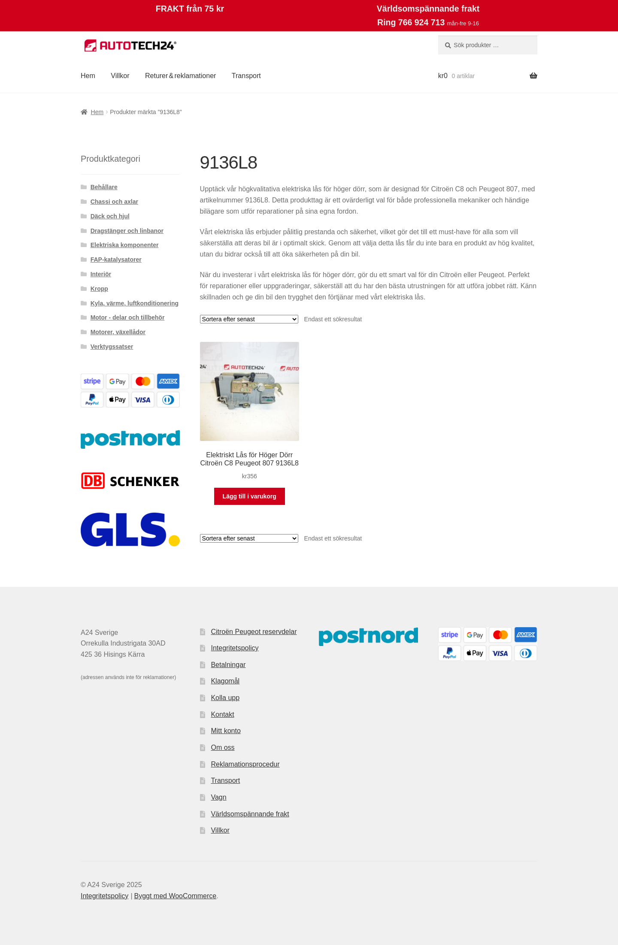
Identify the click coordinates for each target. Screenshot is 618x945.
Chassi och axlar (114, 201)
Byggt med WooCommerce (175, 896)
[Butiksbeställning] (249, 319)
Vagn (218, 797)
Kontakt (222, 714)
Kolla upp (225, 697)
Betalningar (228, 664)
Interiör (101, 274)
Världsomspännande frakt (250, 814)
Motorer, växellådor (118, 332)
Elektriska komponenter (125, 245)
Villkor (120, 75)
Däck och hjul (110, 216)
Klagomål (225, 681)
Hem (88, 75)
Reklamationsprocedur (245, 764)
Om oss (222, 747)
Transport (246, 75)
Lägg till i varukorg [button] (249, 496)
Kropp (99, 288)
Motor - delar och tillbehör (128, 317)
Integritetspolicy (234, 648)
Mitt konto (225, 730)
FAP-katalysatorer (116, 259)
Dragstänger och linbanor (127, 230)
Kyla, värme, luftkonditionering (135, 303)
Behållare (104, 187)
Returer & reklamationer (180, 75)
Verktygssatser (112, 346)
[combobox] (487, 45)
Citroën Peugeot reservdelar (254, 631)
